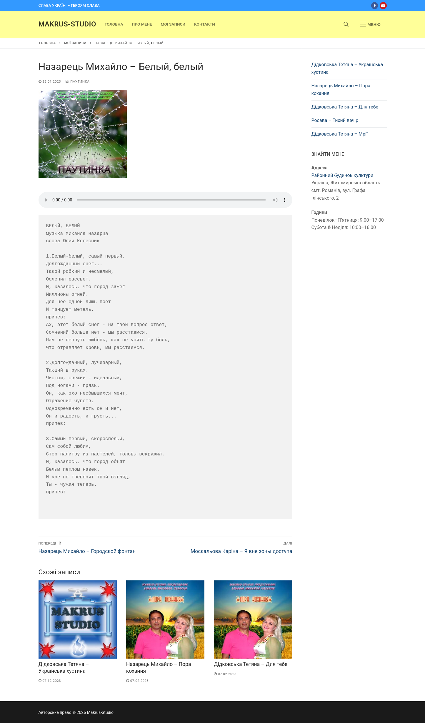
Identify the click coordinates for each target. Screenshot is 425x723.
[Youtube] (383, 5)
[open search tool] (346, 24)
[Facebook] (374, 5)
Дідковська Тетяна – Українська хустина (347, 68)
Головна (47, 43)
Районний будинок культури (342, 175)
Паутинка (77, 81)
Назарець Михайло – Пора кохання (341, 89)
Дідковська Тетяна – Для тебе (250, 664)
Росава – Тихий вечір (335, 120)
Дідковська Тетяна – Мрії (339, 134)
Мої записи (75, 43)
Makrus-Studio (67, 24)
